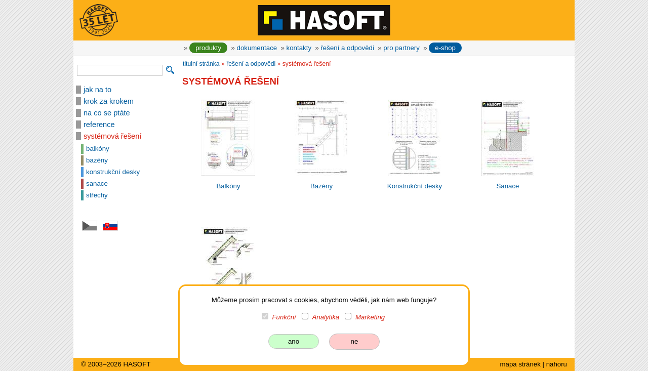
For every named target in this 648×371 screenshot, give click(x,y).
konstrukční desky (113, 172)
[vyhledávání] (120, 70)
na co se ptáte (107, 113)
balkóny (97, 148)
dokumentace (257, 48)
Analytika (325, 317)
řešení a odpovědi (347, 48)
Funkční (284, 317)
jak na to (97, 90)
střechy (97, 195)
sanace (97, 183)
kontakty (299, 48)
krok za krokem (109, 101)
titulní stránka (201, 63)
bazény (97, 160)
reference (99, 124)
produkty (208, 48)
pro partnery (401, 48)
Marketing (370, 317)
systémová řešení (112, 136)
